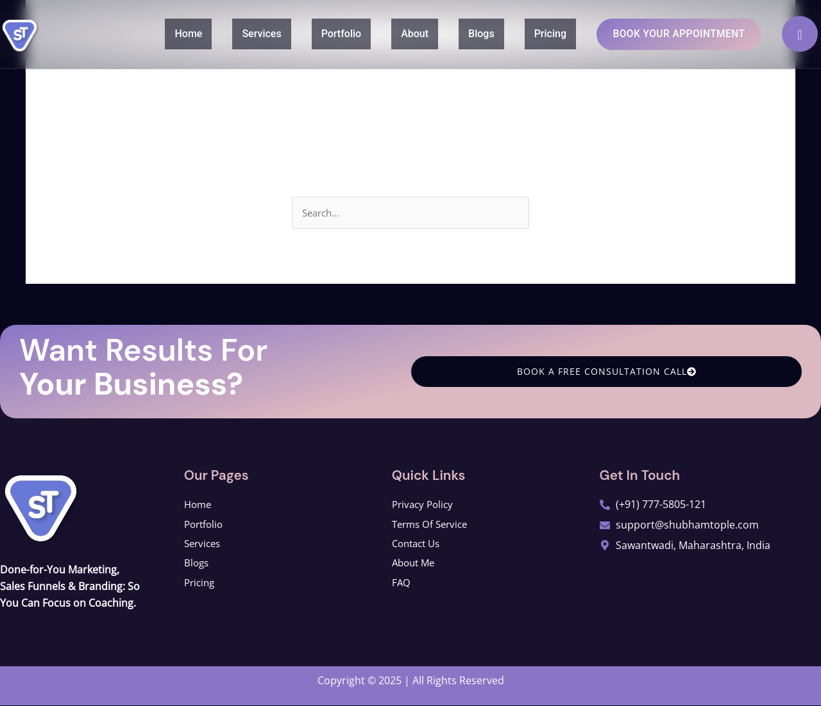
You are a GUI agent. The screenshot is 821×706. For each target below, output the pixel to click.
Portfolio (320, 33)
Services (239, 33)
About (393, 33)
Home (166, 33)
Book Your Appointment (668, 34)
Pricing (528, 33)
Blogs (459, 33)
